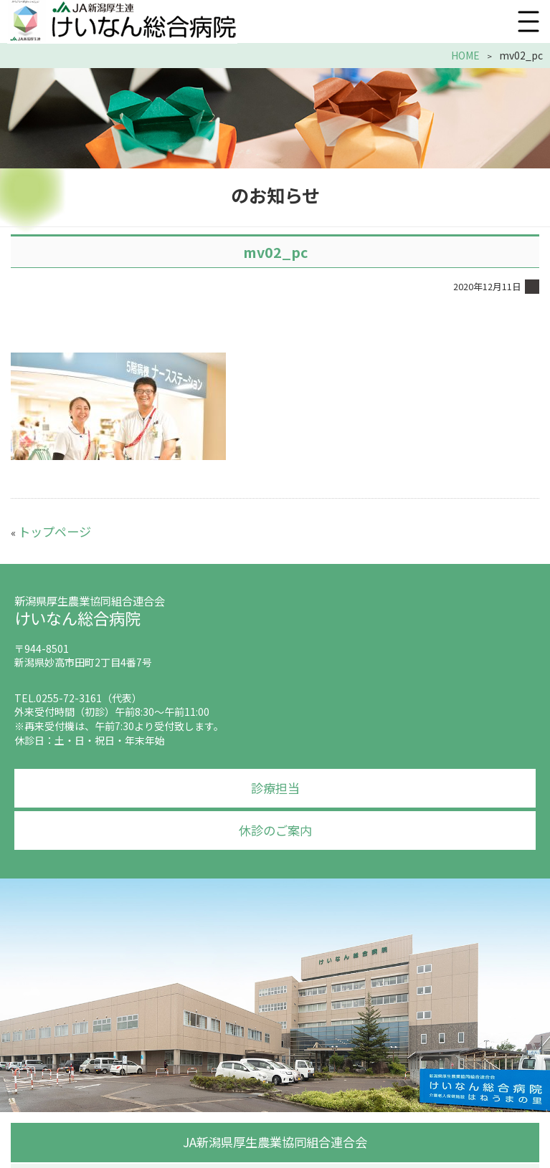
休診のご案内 (275, 820)
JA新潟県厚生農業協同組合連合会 (275, 1128)
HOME (468, 56)
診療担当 (275, 781)
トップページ (48, 528)
